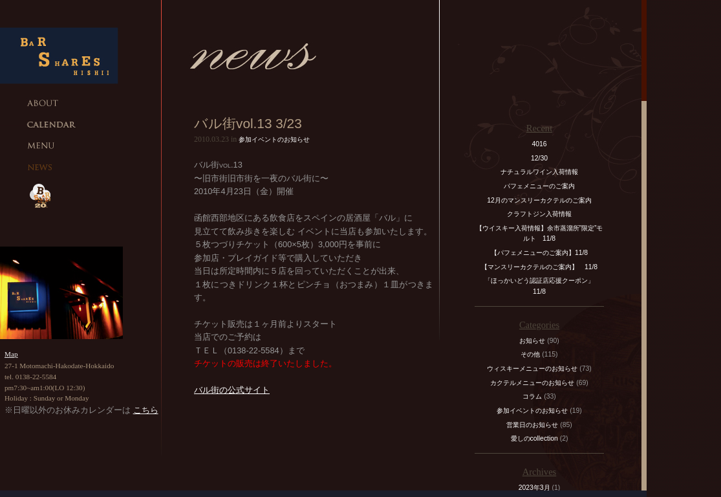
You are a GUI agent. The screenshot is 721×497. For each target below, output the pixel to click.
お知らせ (532, 340)
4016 (539, 144)
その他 (530, 354)
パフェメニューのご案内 (539, 186)
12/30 (539, 158)
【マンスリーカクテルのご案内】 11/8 (539, 267)
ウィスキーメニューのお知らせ (532, 368)
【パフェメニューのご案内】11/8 (539, 252)
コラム (532, 396)
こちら (145, 410)
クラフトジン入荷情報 (542, 213)
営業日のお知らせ (532, 424)
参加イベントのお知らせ (274, 139)
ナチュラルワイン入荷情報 (539, 171)
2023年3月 (534, 487)
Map (11, 354)
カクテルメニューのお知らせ (532, 382)
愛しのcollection (534, 438)
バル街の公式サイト (232, 390)
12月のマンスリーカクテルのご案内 (539, 200)
